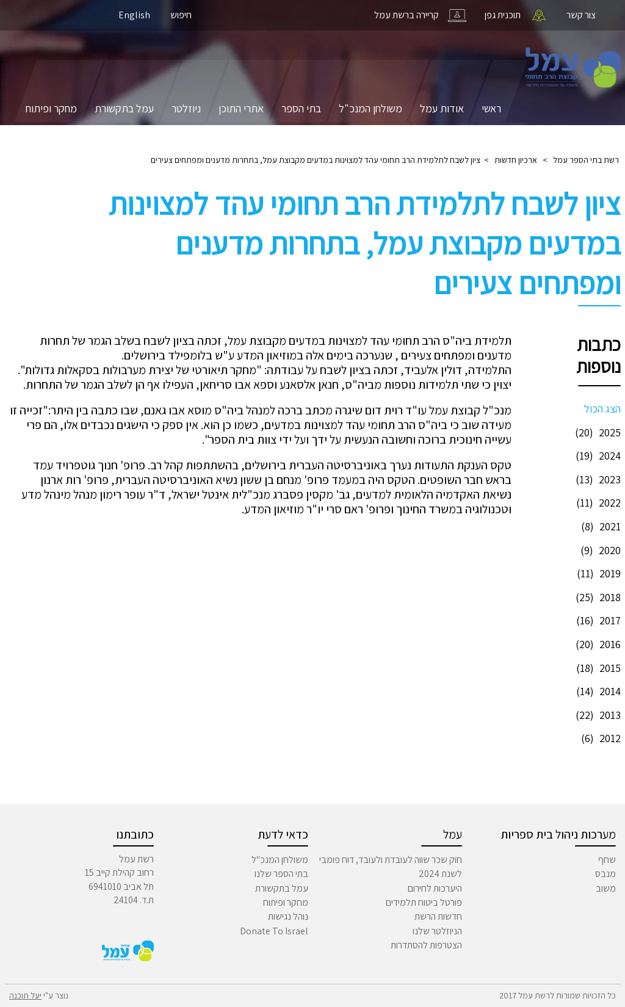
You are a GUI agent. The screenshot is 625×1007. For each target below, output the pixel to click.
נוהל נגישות (288, 916)
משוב (606, 888)
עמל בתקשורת (124, 108)
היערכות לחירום (435, 888)
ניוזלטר (186, 108)
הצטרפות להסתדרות (426, 945)
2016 (597, 644)
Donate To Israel (274, 931)
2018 (597, 597)
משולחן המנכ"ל (370, 108)
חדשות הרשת (438, 916)
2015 (597, 668)
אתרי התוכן (241, 108)
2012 (599, 738)
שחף (607, 859)
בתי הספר (301, 108)
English (134, 15)
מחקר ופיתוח (51, 108)
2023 (597, 479)
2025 (596, 432)
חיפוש (181, 15)
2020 (599, 550)
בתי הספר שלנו (281, 873)
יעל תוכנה (25, 995)
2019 (597, 573)
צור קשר (581, 15)
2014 (597, 691)
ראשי (491, 108)
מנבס (605, 873)
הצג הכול (602, 409)
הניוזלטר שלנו (437, 931)
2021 (599, 526)
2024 (597, 456)
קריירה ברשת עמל (406, 15)
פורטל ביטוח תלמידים (424, 902)
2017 (597, 620)
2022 (597, 503)
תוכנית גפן (503, 15)
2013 (597, 715)
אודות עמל (442, 108)
